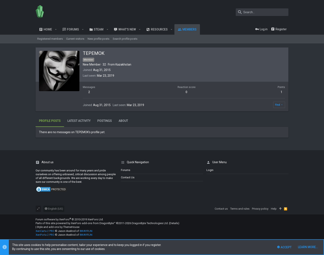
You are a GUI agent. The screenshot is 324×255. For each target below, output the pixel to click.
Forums (125, 170)
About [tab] (123, 120)
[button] (56, 29)
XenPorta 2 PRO (45, 234)
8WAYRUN (86, 231)
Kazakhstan (123, 64)
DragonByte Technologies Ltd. (150, 223)
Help (274, 208)
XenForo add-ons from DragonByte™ (93, 223)
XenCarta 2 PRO (45, 231)
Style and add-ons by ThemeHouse (58, 227)
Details (174, 223)
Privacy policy (260, 208)
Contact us (127, 177)
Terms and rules (239, 208)
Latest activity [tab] (79, 120)
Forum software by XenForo (69, 219)
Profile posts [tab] (50, 120)
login (209, 170)
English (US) (54, 208)
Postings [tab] (104, 120)
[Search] (262, 12)
